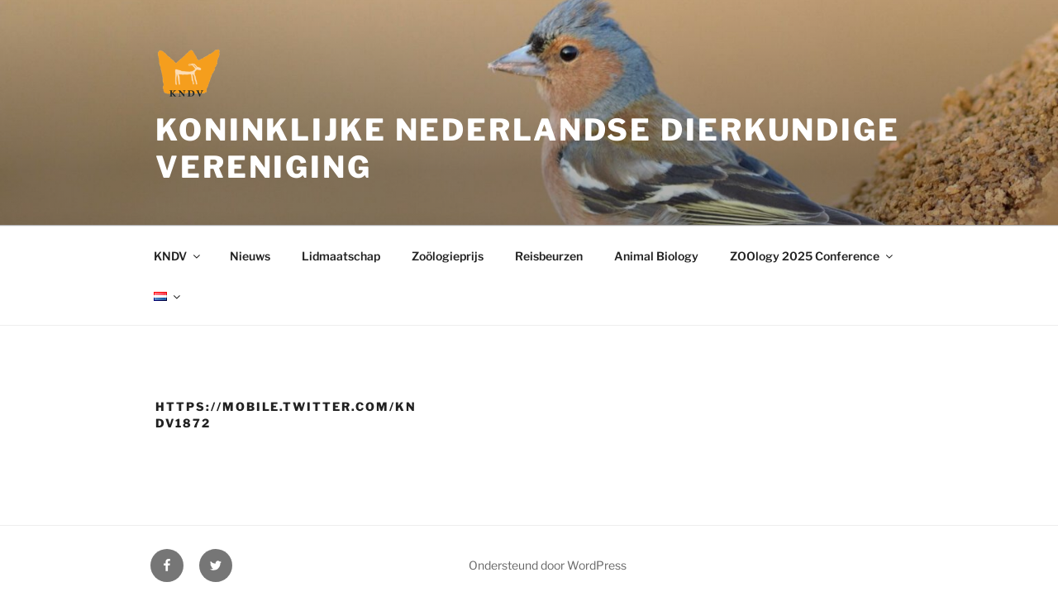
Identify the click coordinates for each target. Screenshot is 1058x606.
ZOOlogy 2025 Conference (812, 256)
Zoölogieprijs (448, 256)
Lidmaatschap (341, 256)
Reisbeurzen (549, 256)
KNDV (178, 256)
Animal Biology (656, 256)
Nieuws (250, 256)
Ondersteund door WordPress (548, 565)
